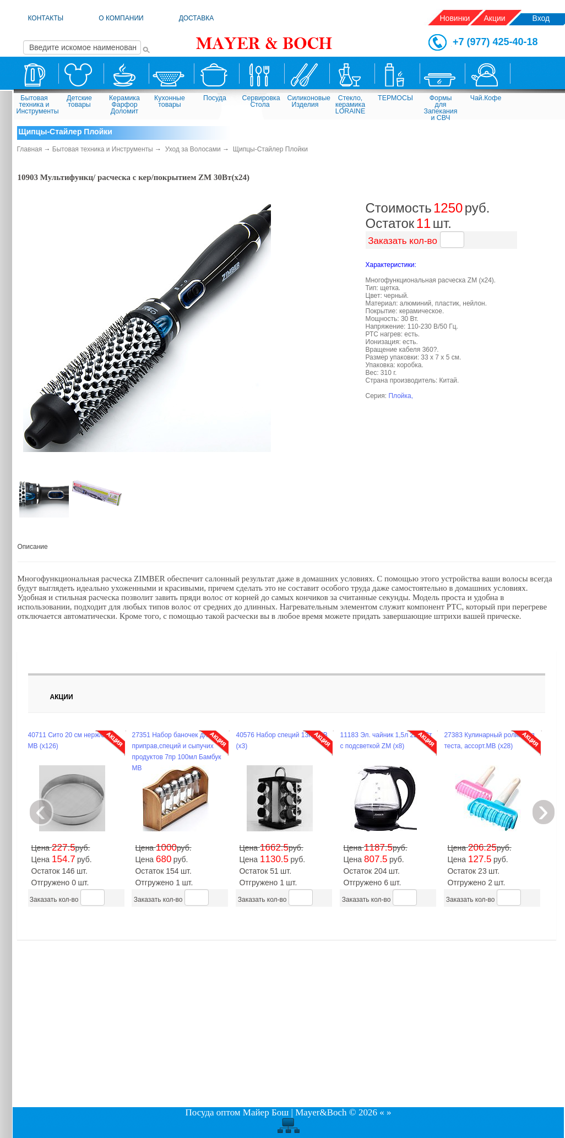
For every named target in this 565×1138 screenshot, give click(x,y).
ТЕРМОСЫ (395, 98)
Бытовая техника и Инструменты (36, 104)
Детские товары (79, 101)
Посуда (214, 98)
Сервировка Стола (261, 101)
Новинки (455, 18)
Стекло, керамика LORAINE (350, 104)
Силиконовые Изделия (306, 101)
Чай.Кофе (486, 98)
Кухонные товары (169, 101)
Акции (495, 18)
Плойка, (400, 396)
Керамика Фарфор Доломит (124, 104)
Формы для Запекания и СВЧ (441, 106)
